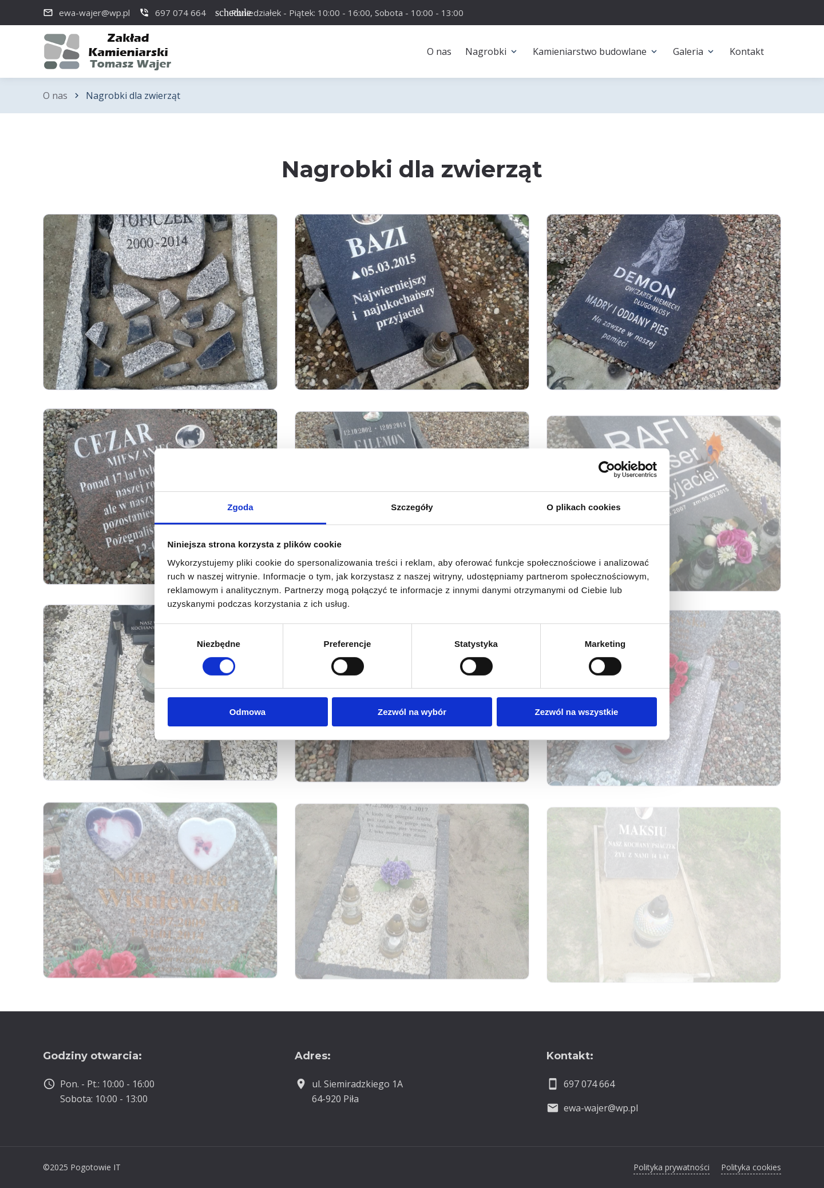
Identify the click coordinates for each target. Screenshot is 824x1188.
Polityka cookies (751, 1167)
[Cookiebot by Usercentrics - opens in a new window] (607, 469)
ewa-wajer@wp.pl (601, 1108)
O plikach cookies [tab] (583, 506)
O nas (55, 95)
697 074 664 (589, 1084)
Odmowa (247, 712)
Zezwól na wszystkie (577, 712)
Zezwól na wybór (412, 712)
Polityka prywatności (671, 1167)
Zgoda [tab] (240, 506)
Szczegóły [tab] (412, 506)
